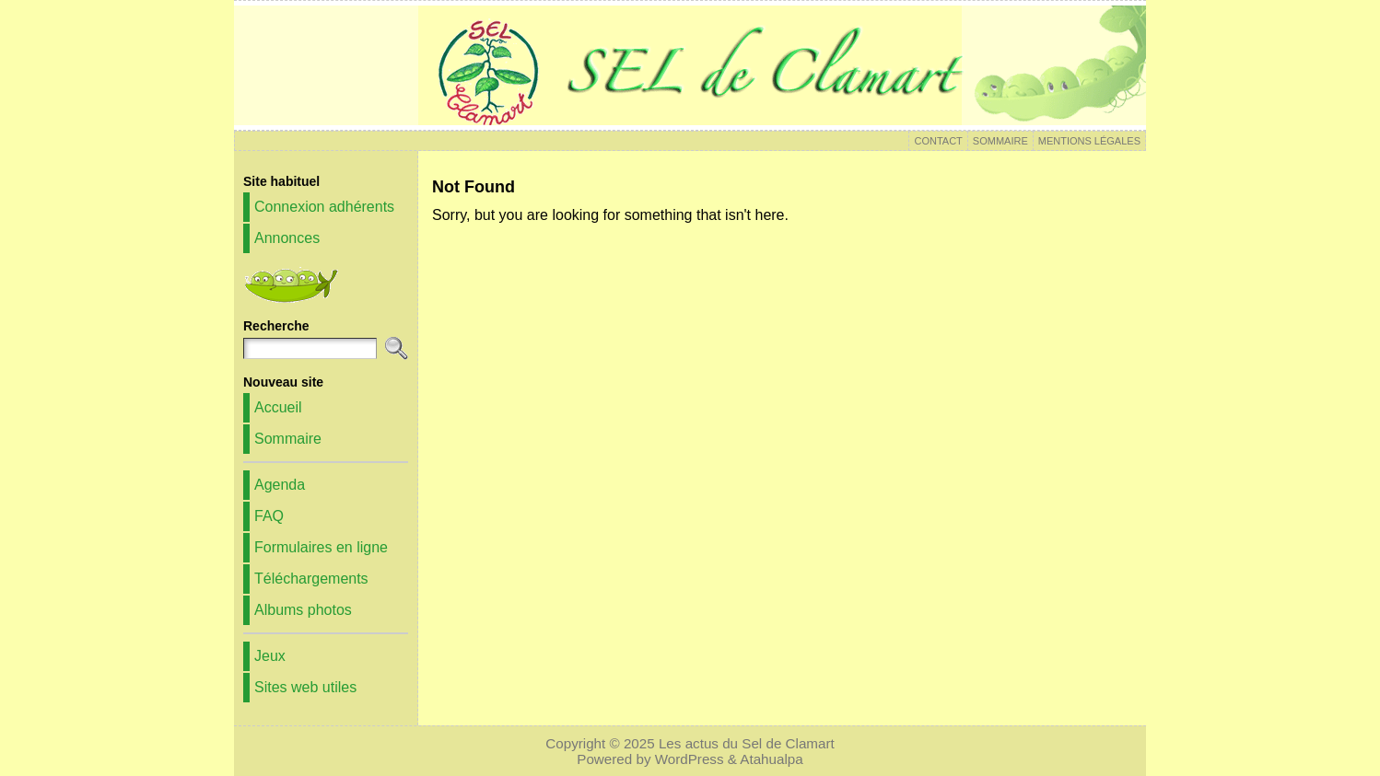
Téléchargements (311, 578)
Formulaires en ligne (321, 547)
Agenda (279, 484)
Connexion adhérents (324, 206)
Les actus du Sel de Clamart (747, 743)
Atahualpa (771, 759)
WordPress (689, 759)
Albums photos (303, 610)
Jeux (270, 656)
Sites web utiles (305, 687)
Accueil (278, 407)
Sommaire (288, 438)
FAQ (269, 516)
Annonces (287, 238)
